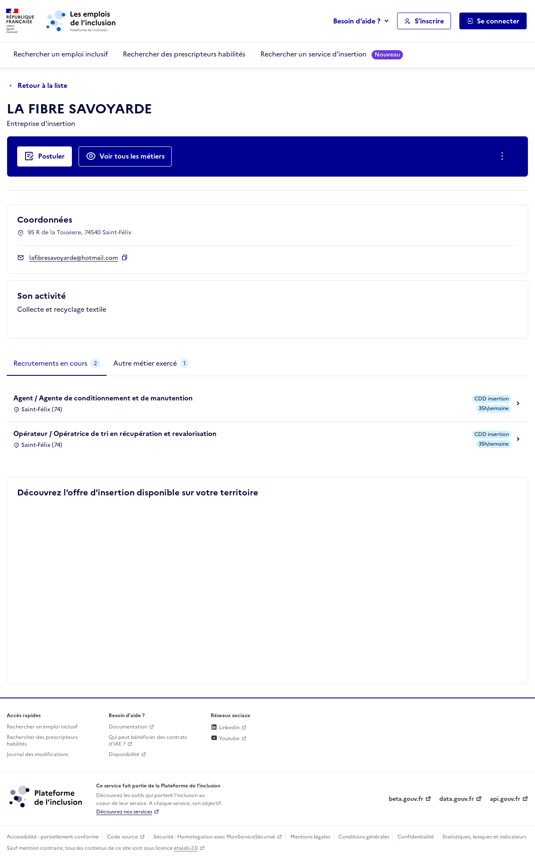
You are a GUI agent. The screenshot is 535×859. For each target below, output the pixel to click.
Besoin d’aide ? (356, 21)
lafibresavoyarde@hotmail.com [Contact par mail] (73, 258)
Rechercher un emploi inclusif (60, 54)
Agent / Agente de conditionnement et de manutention (103, 398)
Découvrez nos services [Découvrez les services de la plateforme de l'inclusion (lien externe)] (124, 811)
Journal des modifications (37, 754)
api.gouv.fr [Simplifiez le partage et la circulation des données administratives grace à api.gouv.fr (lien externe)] (505, 799)
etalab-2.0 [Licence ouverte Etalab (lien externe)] (186, 848)
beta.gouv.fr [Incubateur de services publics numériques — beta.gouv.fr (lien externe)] (406, 799)
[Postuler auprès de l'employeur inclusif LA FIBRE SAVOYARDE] (44, 156)
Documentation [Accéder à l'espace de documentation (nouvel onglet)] (128, 727)
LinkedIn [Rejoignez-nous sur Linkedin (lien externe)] (225, 727)
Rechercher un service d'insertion (331, 54)
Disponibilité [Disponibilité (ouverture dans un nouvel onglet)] (124, 754)
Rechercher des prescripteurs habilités (184, 54)
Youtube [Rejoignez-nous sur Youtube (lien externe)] (225, 738)
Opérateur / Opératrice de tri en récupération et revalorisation (115, 433)
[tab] (57, 363)
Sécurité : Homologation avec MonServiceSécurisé (214, 837)
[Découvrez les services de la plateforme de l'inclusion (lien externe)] (46, 796)
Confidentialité (415, 837)
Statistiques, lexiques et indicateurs (484, 837)
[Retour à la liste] (40, 85)
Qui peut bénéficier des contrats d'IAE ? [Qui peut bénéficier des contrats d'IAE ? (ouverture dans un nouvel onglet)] (148, 740)
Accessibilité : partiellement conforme (53, 837)
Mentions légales (310, 837)
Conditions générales (364, 837)
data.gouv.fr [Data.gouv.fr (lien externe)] (456, 799)
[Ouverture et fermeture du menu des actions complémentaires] (504, 156)
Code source (122, 837)
